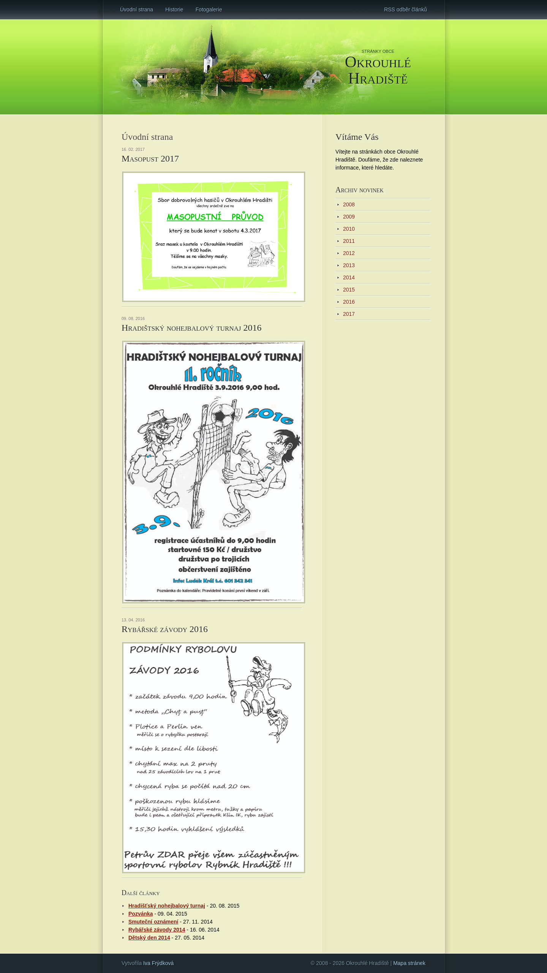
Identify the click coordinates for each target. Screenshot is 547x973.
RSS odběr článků (405, 9)
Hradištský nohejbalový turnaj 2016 (192, 328)
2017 (349, 314)
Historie (174, 9)
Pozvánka (140, 914)
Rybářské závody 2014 (156, 930)
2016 (349, 302)
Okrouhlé (378, 69)
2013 (349, 265)
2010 (349, 229)
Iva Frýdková (158, 963)
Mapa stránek (409, 963)
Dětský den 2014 (149, 938)
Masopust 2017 (150, 158)
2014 (349, 277)
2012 (349, 253)
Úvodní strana (136, 9)
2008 (349, 204)
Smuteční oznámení (153, 922)
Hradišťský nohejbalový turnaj (166, 906)
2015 (349, 290)
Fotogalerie (209, 9)
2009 (349, 217)
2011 (349, 241)
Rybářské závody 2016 (165, 629)
